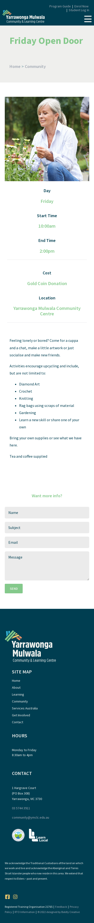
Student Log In (79, 10)
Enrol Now (81, 6)
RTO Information (25, 912)
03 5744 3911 (21, 808)
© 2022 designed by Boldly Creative (58, 912)
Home (15, 66)
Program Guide (60, 6)
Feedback (61, 906)
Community (35, 66)
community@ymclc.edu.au (30, 817)
